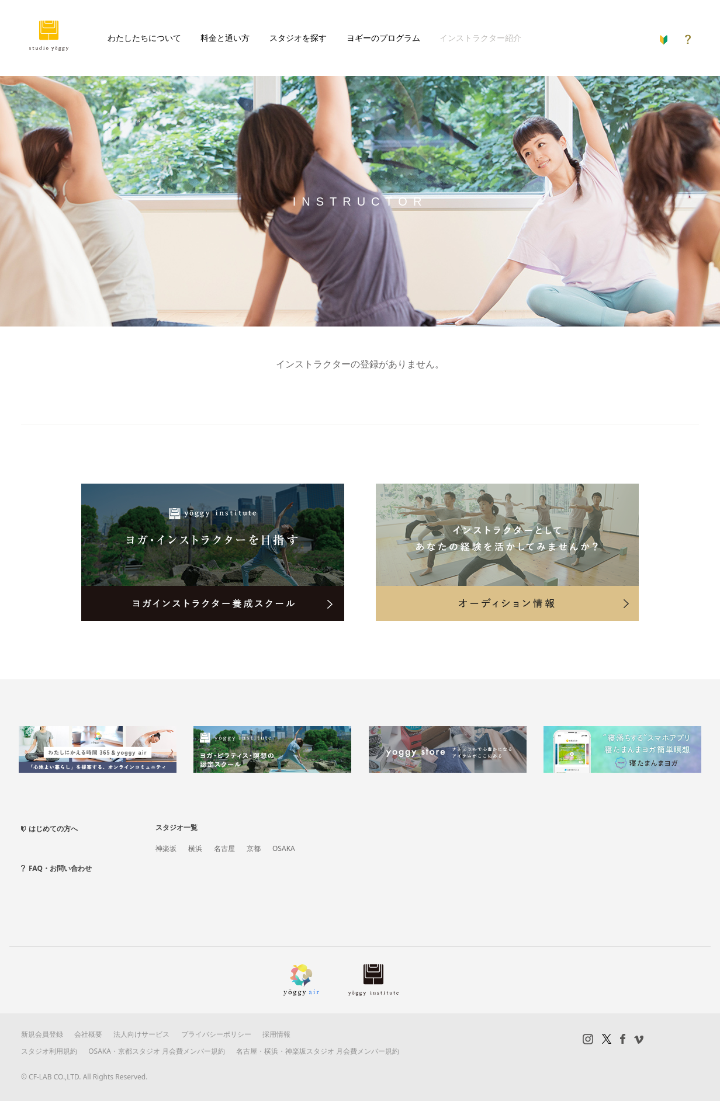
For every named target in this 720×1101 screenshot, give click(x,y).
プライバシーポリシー (216, 1034)
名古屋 (224, 848)
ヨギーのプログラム (383, 37)
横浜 (195, 848)
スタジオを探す (298, 37)
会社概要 (88, 1034)
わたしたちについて (144, 37)
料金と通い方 (225, 37)
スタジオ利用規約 (49, 1051)
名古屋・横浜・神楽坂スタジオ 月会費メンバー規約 (317, 1051)
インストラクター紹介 (480, 37)
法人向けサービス (141, 1034)
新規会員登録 (42, 1034)
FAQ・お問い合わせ (60, 868)
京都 (254, 848)
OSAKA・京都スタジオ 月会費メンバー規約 (156, 1051)
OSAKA (283, 848)
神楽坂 (165, 848)
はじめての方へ (53, 828)
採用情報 (276, 1034)
